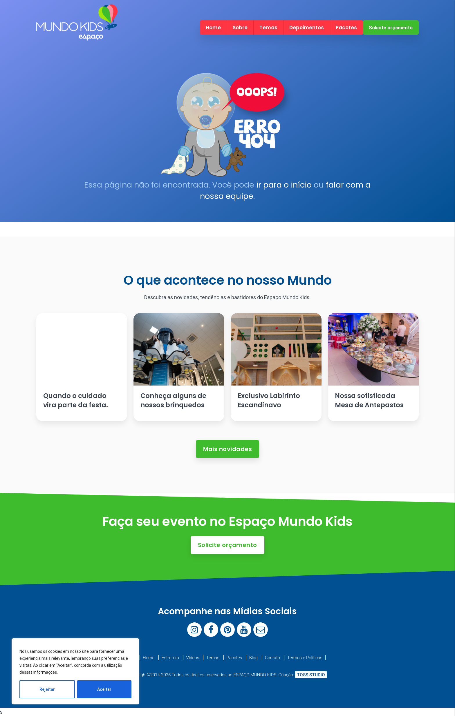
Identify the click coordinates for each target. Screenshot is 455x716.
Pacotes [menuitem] (346, 27)
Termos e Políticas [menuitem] (304, 657)
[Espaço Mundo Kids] (77, 35)
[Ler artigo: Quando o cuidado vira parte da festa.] (81, 367)
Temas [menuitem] (268, 27)
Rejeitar (47, 689)
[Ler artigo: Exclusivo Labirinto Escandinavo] (276, 367)
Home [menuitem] (213, 27)
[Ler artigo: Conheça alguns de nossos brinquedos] (178, 367)
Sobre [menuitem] (240, 27)
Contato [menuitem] (272, 657)
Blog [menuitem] (253, 657)
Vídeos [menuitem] (192, 657)
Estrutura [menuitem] (170, 657)
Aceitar (104, 689)
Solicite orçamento (391, 27)
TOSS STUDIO (311, 674)
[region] (75, 671)
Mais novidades (227, 449)
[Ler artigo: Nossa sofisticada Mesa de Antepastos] (373, 367)
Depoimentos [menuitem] (306, 27)
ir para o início (284, 184)
